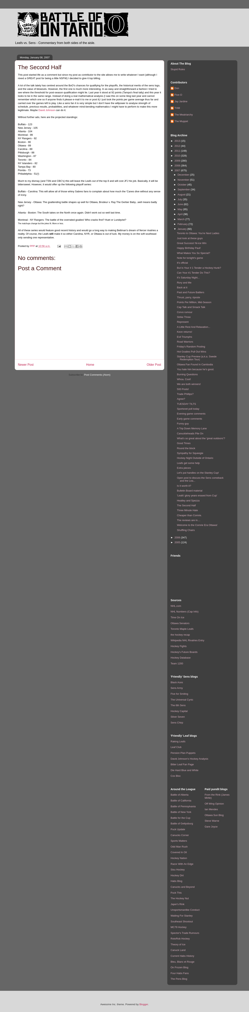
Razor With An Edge (182, 863)
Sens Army (177, 688)
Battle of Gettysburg (182, 823)
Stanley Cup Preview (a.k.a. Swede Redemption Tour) (197, 358)
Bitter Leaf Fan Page (182, 764)
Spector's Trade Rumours (185, 933)
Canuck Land (178, 950)
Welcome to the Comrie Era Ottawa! (197, 525)
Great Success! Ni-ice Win (191, 243)
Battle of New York (181, 812)
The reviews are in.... (188, 520)
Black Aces (177, 682)
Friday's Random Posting (191, 346)
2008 (177, 165)
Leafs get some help (188, 463)
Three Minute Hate (187, 510)
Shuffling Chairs (186, 530)
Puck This (176, 892)
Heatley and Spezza (188, 500)
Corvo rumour (184, 312)
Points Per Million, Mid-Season (194, 302)
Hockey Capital (179, 711)
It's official (182, 262)
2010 (177, 155)
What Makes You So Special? (193, 253)
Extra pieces (184, 467)
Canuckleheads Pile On (190, 433)
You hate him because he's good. (195, 369)
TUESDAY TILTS (186, 403)
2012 (177, 145)
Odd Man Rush (179, 846)
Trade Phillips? (185, 394)
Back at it (182, 287)
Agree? (181, 398)
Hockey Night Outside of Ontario (195, 458)
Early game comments (189, 418)
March (181, 219)
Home (90, 364)
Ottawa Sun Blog (214, 815)
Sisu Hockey (178, 869)
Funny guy (183, 423)
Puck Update (178, 829)
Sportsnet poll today (188, 408)
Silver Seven (178, 716)
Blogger (143, 1004)
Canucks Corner (180, 835)
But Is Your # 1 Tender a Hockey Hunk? (199, 267)
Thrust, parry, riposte (188, 297)
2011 (177, 150)
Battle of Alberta (180, 794)
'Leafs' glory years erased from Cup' (197, 495)
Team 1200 (177, 663)
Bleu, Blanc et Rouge (182, 961)
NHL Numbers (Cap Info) (184, 611)
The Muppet (181, 121)
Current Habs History (182, 955)
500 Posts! (183, 389)
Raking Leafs (178, 741)
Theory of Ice (178, 944)
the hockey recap (180, 634)
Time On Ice (177, 617)
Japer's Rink (177, 904)
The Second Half (186, 505)
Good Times (183, 443)
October (182, 184)
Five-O (178, 94)
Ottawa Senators (180, 623)
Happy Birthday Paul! (189, 248)
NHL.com (176, 605)
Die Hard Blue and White (184, 770)
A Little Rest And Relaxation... (193, 326)
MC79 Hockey (179, 927)
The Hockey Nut (180, 898)
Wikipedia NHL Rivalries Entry (187, 640)
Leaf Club (176, 747)
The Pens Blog (179, 978)
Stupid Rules (178, 69)
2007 (177, 170)
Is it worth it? (184, 485)
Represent (183, 321)
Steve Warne (212, 820)
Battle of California (181, 800)
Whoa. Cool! (184, 379)
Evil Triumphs (184, 336)
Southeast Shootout (182, 921)
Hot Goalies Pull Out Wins (191, 351)
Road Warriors (185, 341)
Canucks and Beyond (183, 886)
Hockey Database (181, 657)
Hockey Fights (179, 646)
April (180, 214)
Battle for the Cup (180, 817)
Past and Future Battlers (190, 292)
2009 (177, 160)
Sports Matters (179, 840)
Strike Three (184, 317)
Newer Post (26, 364)
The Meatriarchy (183, 114)
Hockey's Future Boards (184, 652)
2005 (177, 542)
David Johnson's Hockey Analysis (189, 758)
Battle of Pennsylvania (183, 806)
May (180, 209)
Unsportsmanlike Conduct (185, 909)
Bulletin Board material (189, 490)
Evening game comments (191, 413)
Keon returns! (184, 331)
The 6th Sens (178, 705)
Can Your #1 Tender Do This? (193, 272)
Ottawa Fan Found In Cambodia (195, 364)
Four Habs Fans (180, 973)
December (184, 174)
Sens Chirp (177, 722)
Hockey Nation (179, 858)
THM (177, 108)
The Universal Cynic (182, 699)
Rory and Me (184, 282)
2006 (177, 537)
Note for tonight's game (190, 257)
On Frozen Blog (179, 967)
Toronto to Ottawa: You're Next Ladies (198, 233)
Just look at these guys (190, 238)
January (182, 228)
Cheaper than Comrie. (189, 515)
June (181, 204)
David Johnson (47, 110)
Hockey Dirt (177, 875)
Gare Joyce (211, 826)
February (183, 224)
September (184, 189)
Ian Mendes (211, 809)
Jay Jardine (180, 101)
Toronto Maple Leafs (182, 628)
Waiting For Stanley (182, 915)
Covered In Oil (179, 852)
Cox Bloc (176, 775)
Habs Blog (176, 881)
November (184, 179)
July (180, 199)
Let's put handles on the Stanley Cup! (198, 472)
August (182, 194)
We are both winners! (189, 384)
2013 (177, 140)
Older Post (154, 364)
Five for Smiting (179, 693)
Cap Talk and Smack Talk (191, 307)
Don (176, 88)
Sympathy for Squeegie (190, 453)
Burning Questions (187, 374)
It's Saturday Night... (188, 277)
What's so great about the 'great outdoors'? (201, 438)
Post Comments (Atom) (97, 374)
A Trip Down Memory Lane (192, 428)
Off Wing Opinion (214, 803)
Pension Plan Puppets (183, 752)
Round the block (186, 448)
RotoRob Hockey (180, 938)
